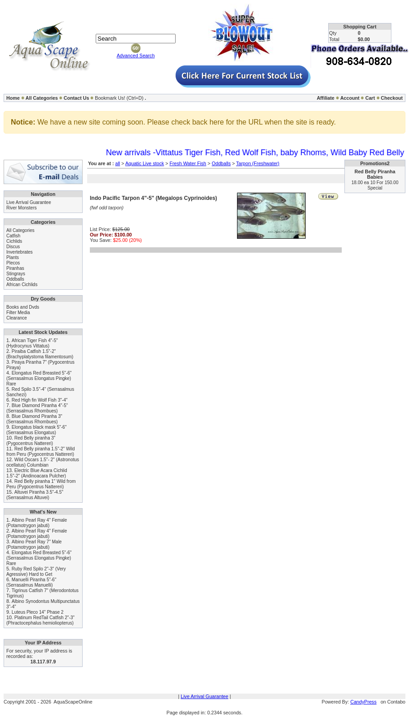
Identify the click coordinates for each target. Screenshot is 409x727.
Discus (13, 246)
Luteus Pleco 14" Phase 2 (38, 612)
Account (350, 98)
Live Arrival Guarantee (28, 202)
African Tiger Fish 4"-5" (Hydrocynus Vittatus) (32, 343)
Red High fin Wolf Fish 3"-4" (40, 400)
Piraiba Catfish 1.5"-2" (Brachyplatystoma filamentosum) (39, 354)
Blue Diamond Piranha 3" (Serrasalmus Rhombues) (34, 419)
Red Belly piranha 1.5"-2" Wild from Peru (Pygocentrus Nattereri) (40, 451)
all (117, 163)
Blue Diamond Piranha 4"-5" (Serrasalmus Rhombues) (37, 408)
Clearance (16, 317)
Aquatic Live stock (144, 163)
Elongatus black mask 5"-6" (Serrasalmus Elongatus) (36, 430)
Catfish (13, 235)
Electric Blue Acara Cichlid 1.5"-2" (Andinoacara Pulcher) (36, 473)
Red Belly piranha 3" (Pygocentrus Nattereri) (31, 440)
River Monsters (21, 207)
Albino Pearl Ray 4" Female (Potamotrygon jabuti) (36, 523)
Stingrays (15, 273)
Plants (12, 257)
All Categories (42, 98)
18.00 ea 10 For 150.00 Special (375, 185)
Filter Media (18, 312)
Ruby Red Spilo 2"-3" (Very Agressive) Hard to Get (36, 571)
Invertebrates (19, 252)
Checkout (392, 98)
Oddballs (15, 279)
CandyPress (363, 701)
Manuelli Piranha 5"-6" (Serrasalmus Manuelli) (31, 582)
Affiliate (326, 98)
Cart (370, 98)
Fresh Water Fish (187, 163)
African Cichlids (21, 284)
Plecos (13, 262)
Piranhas (15, 268)
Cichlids (14, 241)
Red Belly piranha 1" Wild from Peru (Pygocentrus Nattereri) (41, 484)
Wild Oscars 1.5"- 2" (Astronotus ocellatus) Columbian (42, 462)
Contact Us (76, 98)
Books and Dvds (22, 307)
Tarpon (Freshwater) (257, 163)
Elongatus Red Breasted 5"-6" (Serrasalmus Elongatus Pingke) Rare (39, 378)
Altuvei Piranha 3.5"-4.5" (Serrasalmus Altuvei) (34, 495)
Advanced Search (135, 55)
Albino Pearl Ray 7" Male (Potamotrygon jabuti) (34, 544)
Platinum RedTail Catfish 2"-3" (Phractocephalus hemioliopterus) (40, 620)
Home (13, 98)
